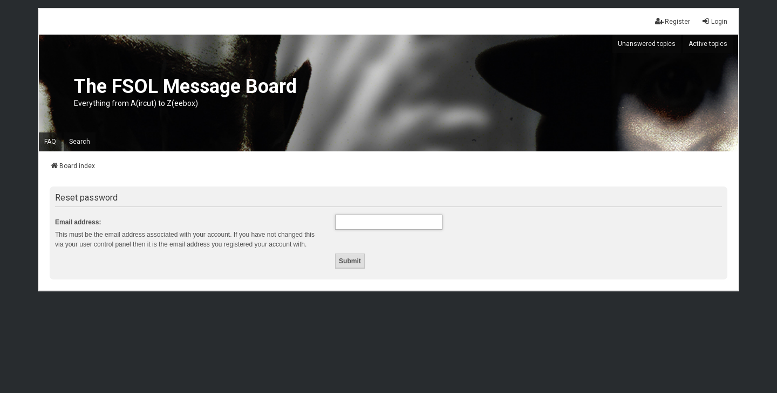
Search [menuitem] (79, 141)
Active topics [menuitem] (708, 44)
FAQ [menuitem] (50, 141)
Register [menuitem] (672, 21)
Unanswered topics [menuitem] (647, 44)
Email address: (78, 222)
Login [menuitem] (714, 21)
